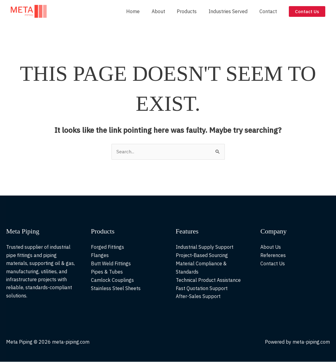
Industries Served (231, 11)
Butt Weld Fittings (111, 263)
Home (142, 11)
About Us (270, 247)
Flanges (100, 255)
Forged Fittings (107, 247)
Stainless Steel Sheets (116, 288)
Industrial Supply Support (204, 247)
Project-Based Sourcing (202, 255)
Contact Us (272, 263)
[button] (307, 11)
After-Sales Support (198, 296)
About (165, 11)
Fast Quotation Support (202, 288)
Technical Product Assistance (208, 280)
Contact (269, 11)
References (273, 255)
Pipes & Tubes (107, 271)
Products (192, 11)
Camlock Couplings (112, 280)
